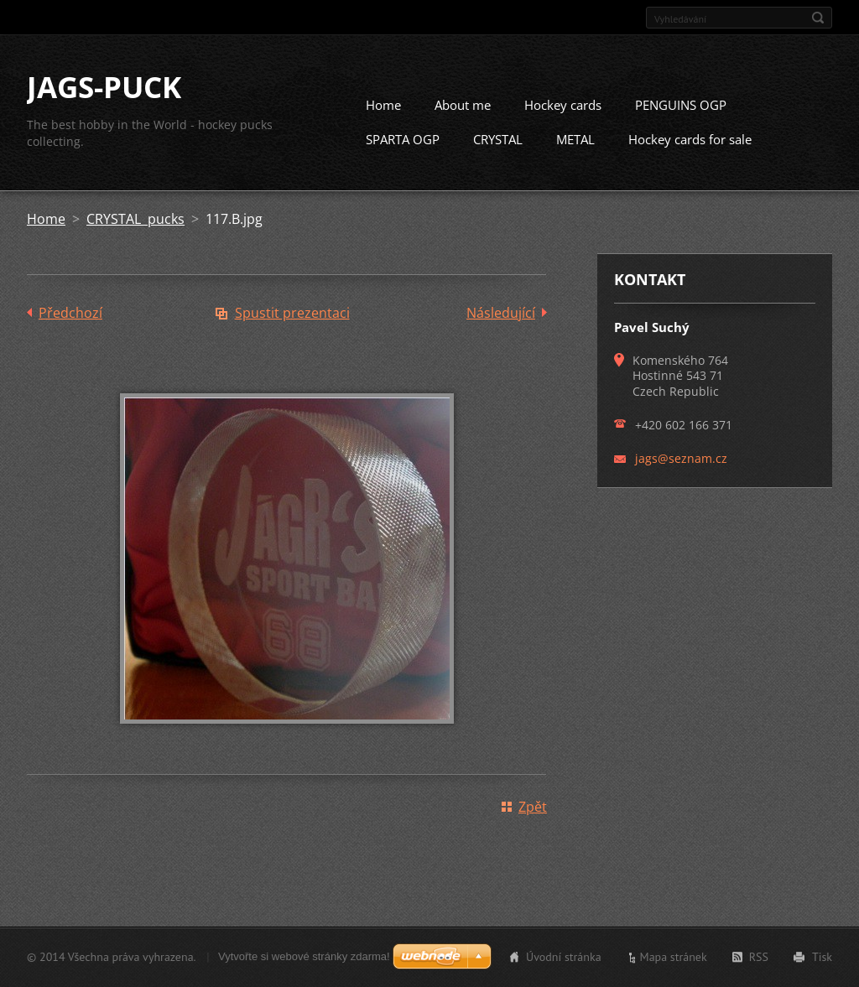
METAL (575, 140)
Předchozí (70, 313)
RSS (758, 956)
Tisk (822, 956)
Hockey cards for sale (690, 140)
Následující (500, 313)
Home (383, 105)
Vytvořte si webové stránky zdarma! (304, 956)
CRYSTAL (498, 140)
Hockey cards (562, 105)
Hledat (818, 17)
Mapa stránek (673, 956)
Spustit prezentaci (292, 313)
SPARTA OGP (403, 140)
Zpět (532, 807)
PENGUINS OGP (680, 105)
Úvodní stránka (563, 956)
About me (463, 105)
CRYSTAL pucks (135, 219)
